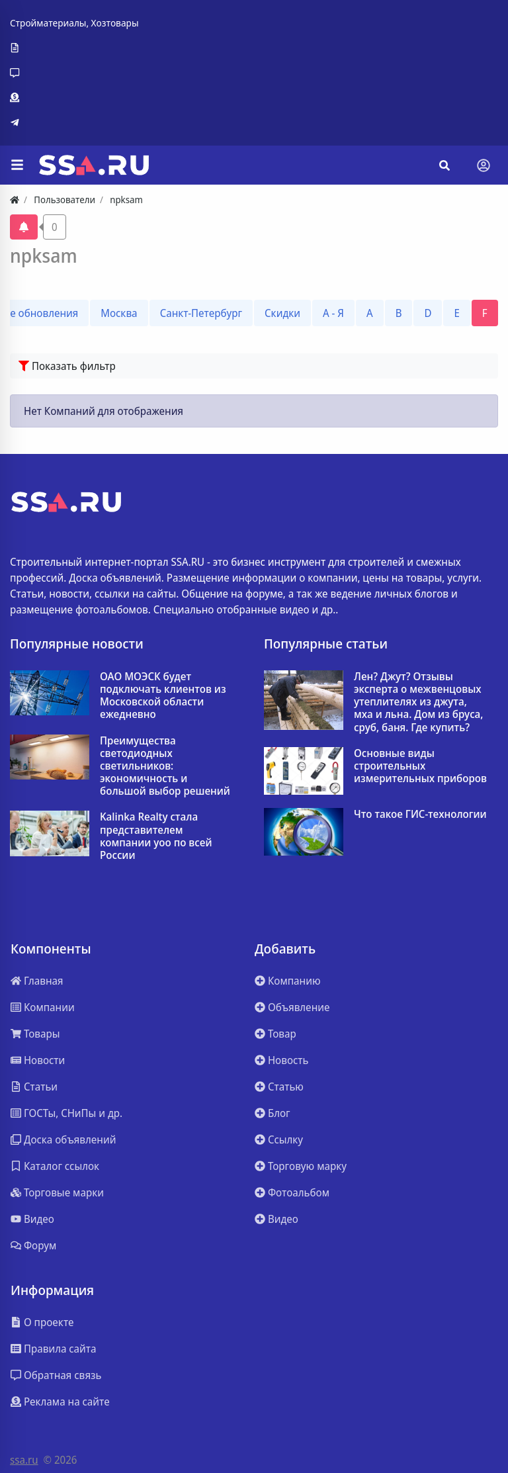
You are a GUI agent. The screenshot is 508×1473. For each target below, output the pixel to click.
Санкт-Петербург (201, 313)
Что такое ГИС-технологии (420, 814)
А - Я (333, 313)
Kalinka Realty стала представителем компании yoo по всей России (156, 836)
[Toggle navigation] (483, 165)
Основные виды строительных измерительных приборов (420, 766)
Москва (119, 313)
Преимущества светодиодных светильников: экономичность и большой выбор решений (165, 766)
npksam (43, 255)
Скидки (282, 313)
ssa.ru (24, 1459)
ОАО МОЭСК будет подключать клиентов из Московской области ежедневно (163, 695)
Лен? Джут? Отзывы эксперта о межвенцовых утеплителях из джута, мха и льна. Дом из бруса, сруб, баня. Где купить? (419, 702)
